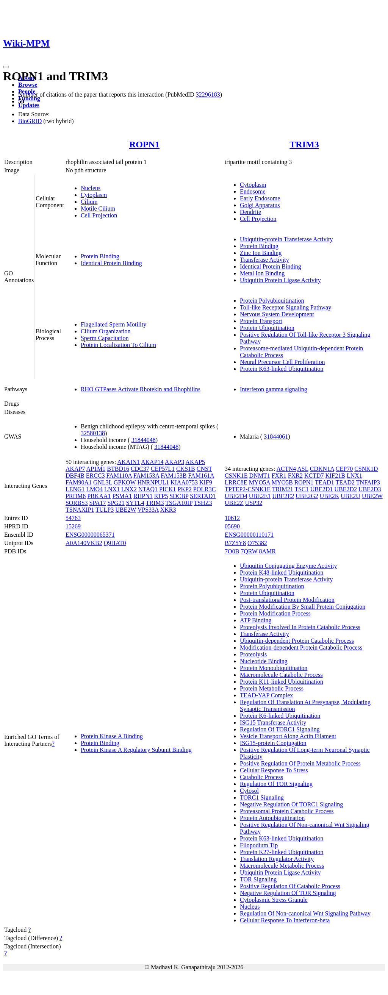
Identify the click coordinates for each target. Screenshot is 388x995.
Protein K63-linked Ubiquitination (281, 369)
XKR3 (168, 509)
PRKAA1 (99, 496)
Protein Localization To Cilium (118, 345)
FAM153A (146, 475)
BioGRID (30, 121)
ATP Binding (255, 620)
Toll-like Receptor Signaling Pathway (285, 307)
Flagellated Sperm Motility (113, 324)
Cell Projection (99, 215)
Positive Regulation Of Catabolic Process (290, 886)
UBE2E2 (283, 496)
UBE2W (125, 509)
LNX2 (129, 489)
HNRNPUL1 (153, 482)
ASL (302, 468)
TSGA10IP (178, 503)
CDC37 (140, 468)
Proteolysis (253, 654)
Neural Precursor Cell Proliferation (282, 362)
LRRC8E (236, 482)
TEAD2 (345, 482)
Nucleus (90, 188)
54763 (73, 518)
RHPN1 (143, 496)
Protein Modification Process (275, 613)
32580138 (93, 433)
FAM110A (119, 475)
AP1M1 (96, 468)
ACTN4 (286, 468)
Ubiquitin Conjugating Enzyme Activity (288, 565)
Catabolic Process (261, 777)
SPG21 (115, 503)
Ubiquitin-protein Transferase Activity (286, 239)
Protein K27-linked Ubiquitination (281, 852)
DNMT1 (259, 475)
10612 (232, 518)
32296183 (208, 94)
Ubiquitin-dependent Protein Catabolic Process (297, 640)
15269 (73, 526)
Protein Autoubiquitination (272, 818)
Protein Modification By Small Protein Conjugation (302, 606)
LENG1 (75, 489)
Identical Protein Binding (111, 263)
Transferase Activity (264, 259)
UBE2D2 (345, 489)
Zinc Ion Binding (261, 253)
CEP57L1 (163, 468)
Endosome (253, 191)
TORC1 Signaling (262, 797)
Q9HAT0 (115, 543)
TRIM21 (282, 489)
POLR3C (204, 489)
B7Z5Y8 (235, 543)
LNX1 (112, 489)
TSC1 (301, 489)
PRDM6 (76, 496)
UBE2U (350, 496)
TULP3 (104, 509)
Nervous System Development (277, 314)
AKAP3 (175, 462)
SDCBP (178, 496)
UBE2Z (234, 503)
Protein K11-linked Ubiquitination (281, 681)
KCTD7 (314, 475)
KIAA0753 (184, 482)
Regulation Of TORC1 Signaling (280, 729)
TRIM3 (304, 144)
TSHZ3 (203, 503)
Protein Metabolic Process (272, 688)
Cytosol (249, 790)
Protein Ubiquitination (267, 328)
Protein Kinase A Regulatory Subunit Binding (136, 750)
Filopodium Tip (259, 845)
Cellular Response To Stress (274, 770)
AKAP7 (75, 468)
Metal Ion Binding (262, 273)
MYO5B (282, 482)
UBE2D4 (236, 496)
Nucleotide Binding (264, 661)
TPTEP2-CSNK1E (248, 489)
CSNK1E (236, 475)
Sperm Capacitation (105, 338)
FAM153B (173, 475)
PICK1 (167, 489)
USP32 (253, 503)
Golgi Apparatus (260, 205)
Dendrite (250, 212)
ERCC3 (95, 475)
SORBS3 (77, 503)
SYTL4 (135, 503)
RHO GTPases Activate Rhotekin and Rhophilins (140, 389)
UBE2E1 (260, 496)
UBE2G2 (307, 496)
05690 (232, 526)
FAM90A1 (79, 482)
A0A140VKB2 (84, 543)
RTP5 (161, 496)
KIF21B (335, 475)
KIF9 (205, 482)
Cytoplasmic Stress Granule (274, 900)
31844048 (143, 440)
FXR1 (279, 475)
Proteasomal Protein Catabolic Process (287, 811)
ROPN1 (144, 144)
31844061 (276, 436)
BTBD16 (118, 468)
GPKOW (125, 482)
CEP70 (344, 468)
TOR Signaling (258, 879)
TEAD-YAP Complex (266, 695)
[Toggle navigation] (6, 67)
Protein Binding (100, 256)
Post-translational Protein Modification (287, 600)
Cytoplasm (94, 195)
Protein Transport (261, 321)
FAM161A (201, 475)
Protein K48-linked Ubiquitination (281, 572)
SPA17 (97, 503)
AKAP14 (152, 462)
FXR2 (295, 475)
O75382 (257, 543)
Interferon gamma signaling (273, 389)
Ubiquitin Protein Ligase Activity (280, 280)
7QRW (249, 551)
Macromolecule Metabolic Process (282, 865)
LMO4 (94, 489)
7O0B (232, 551)
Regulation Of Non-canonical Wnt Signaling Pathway (305, 913)
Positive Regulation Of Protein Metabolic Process (300, 763)
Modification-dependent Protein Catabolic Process (301, 647)
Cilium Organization (106, 331)
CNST (204, 468)
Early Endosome (260, 198)
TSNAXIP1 (80, 509)
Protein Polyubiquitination (272, 300)
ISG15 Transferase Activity (273, 722)
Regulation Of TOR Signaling (276, 784)
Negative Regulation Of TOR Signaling (288, 893)
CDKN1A (322, 468)
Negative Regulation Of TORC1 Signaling (291, 804)
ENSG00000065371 (90, 534)
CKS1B (185, 468)
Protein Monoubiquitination (273, 668)
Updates (28, 105)
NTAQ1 (148, 489)
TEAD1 (324, 482)
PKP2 (185, 489)
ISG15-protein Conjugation (273, 743)
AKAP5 (195, 462)
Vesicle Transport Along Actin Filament (288, 736)
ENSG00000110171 (249, 534)
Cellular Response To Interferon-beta (285, 920)
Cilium (89, 201)
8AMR (267, 551)
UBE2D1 (321, 489)
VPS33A (148, 509)
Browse (27, 84)
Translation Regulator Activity (277, 859)
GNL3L (102, 482)
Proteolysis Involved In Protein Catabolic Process (300, 627)
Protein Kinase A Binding (112, 736)
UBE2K (330, 496)
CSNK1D (366, 468)
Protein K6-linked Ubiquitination (280, 715)
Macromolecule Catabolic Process (281, 675)
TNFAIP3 (368, 482)
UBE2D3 (369, 489)
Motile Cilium (98, 208)
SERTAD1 (203, 496)
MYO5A (259, 482)
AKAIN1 (128, 462)
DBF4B (75, 475)
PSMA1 (122, 496)
